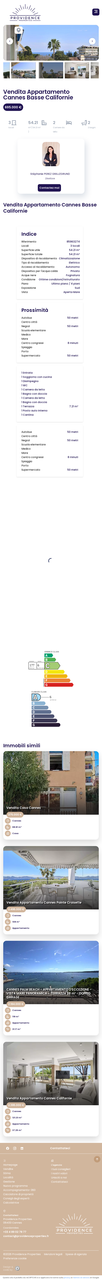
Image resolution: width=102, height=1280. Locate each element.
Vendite (8, 1169)
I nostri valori (59, 1173)
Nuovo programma (15, 1186)
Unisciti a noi (59, 1177)
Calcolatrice (11, 1202)
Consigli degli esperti (16, 1198)
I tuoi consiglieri (60, 1169)
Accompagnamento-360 (19, 1190)
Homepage (10, 1165)
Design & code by (8, 1268)
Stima (7, 1173)
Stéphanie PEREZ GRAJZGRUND (50, 174)
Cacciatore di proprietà (18, 1194)
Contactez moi (49, 188)
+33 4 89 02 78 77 (14, 1232)
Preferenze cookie (15, 1258)
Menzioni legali (53, 1254)
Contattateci (59, 1182)
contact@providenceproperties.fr (26, 1236)
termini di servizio (81, 1277)
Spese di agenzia (76, 1254)
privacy (67, 1277)
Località (8, 1177)
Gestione (9, 1181)
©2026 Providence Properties (22, 1254)
